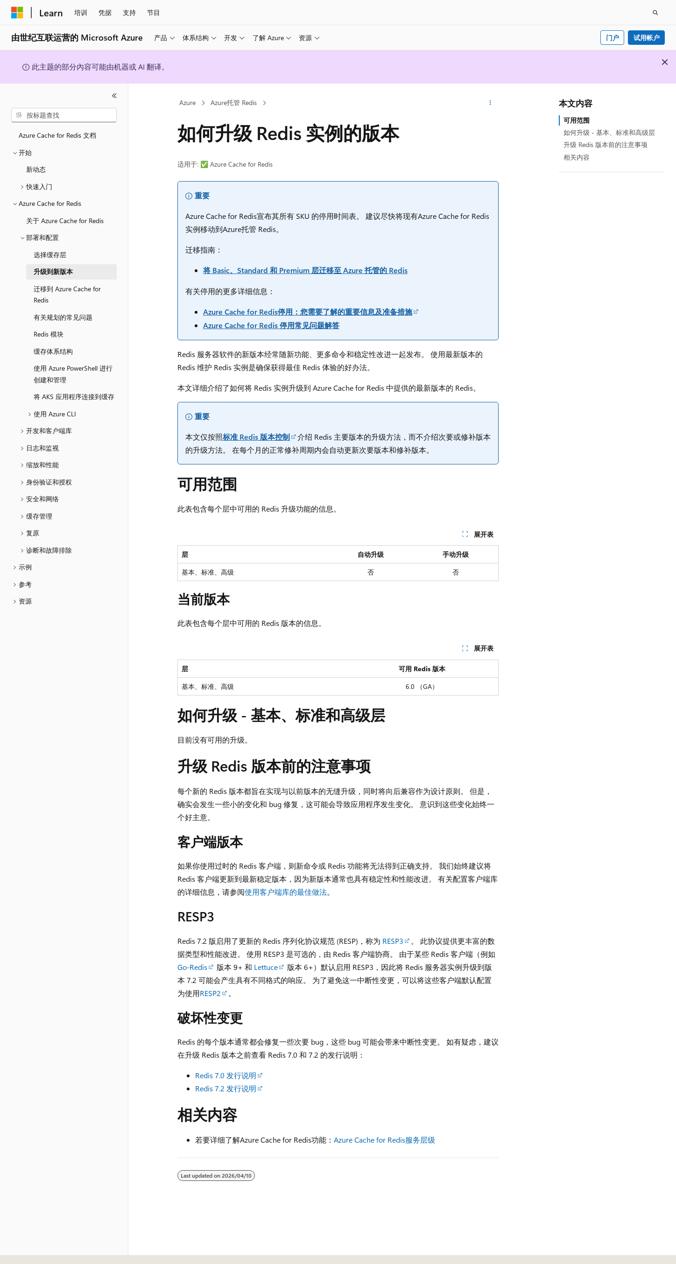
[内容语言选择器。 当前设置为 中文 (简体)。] (37, 1248)
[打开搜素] (655, 12)
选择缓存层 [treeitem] (50, 254)
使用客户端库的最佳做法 (286, 892)
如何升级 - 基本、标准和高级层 (609, 132)
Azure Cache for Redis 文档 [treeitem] (57, 135)
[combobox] (64, 115)
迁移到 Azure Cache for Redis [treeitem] (67, 294)
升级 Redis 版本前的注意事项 (605, 144)
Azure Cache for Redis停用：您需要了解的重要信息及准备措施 (307, 311)
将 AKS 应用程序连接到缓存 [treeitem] (74, 396)
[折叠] (114, 95)
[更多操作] (490, 103)
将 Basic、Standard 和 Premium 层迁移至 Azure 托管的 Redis (305, 270)
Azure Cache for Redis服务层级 (384, 1140)
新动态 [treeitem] (36, 169)
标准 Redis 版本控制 (256, 437)
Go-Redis (192, 967)
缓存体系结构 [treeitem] (53, 351)
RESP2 (210, 993)
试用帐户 (647, 37)
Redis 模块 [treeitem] (48, 334)
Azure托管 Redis (234, 102)
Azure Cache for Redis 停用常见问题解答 (271, 325)
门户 (612, 37)
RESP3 (392, 941)
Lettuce (266, 967)
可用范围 (576, 120)
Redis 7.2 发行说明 (225, 1088)
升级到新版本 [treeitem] (53, 271)
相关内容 (576, 157)
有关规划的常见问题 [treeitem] (63, 317)
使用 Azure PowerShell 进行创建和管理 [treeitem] (73, 374)
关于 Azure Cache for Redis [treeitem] (65, 220)
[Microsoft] (17, 13)
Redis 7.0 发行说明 (225, 1075)
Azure (187, 102)
